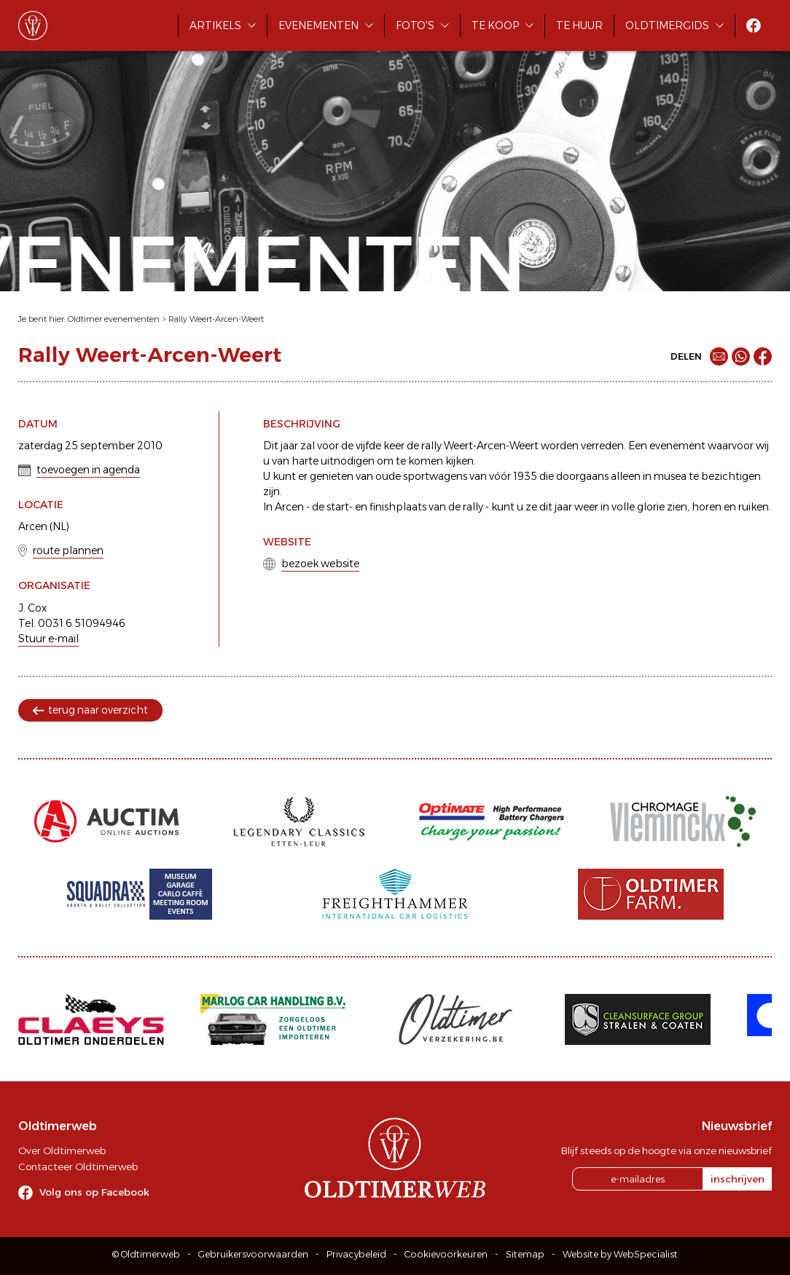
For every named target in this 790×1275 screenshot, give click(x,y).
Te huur (579, 25)
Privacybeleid (356, 1254)
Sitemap (525, 1254)
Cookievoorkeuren (446, 1254)
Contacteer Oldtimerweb (78, 1166)
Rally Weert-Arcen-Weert (216, 319)
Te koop (495, 25)
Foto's (415, 25)
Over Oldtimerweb (62, 1150)
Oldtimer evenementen (114, 319)
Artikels (215, 25)
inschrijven (737, 1179)
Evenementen (318, 25)
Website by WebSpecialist (620, 1254)
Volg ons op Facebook (94, 1192)
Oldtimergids (667, 25)
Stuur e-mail (48, 638)
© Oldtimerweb (146, 1254)
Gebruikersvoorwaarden (253, 1254)
